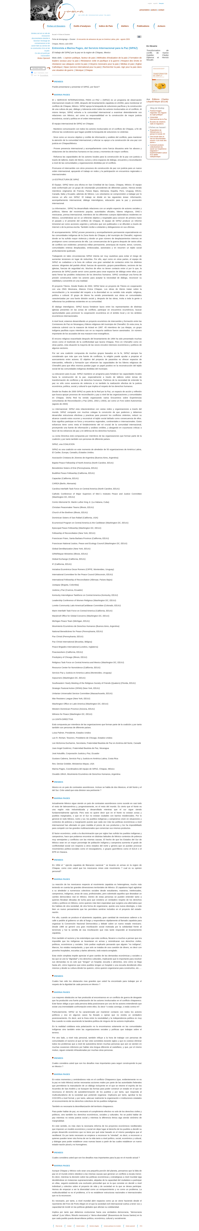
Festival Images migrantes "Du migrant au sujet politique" (158, 113)
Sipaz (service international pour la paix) (82, 67)
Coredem (44, 75)
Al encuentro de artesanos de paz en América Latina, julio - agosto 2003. (103, 39)
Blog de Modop (157, 108)
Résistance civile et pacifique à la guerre (100, 61)
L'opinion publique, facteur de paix (79, 58)
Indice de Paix (106, 26)
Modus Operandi (43, 58)
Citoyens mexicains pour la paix (104, 64)
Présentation (145, 10)
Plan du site (59, 1226)
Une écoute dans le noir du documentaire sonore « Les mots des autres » (158, 139)
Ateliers (125, 26)
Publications (143, 26)
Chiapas (89, 70)
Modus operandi (130, 1226)
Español (155, 3)
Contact (161, 10)
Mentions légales (94, 1226)
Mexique (79, 70)
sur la (41, 75)
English (150, 3)
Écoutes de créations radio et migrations (157, 123)
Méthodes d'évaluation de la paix (112, 58)
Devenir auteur (80, 1226)
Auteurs (154, 10)
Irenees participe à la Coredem (112, 1226)
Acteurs (161, 26)
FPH (141, 1226)
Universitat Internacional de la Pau (158, 118)
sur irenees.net (41, 73)
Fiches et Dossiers (56, 26)
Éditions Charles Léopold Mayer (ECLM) (157, 100)
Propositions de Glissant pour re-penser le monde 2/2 (157, 132)
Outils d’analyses (82, 26)
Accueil (54, 34)
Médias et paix (127, 64)
